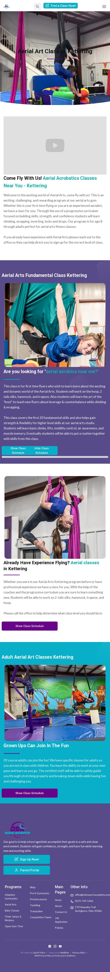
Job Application (61, 919)
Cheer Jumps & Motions (13, 918)
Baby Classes (12, 910)
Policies (59, 927)
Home (58, 900)
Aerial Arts (10, 904)
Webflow (64, 952)
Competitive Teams (40, 917)
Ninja (32, 887)
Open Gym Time (14, 926)
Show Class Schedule (18, 450)
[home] (6, 6)
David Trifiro (39, 952)
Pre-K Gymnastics (39, 893)
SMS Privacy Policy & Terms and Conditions (55, 955)
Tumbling (35, 905)
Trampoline (36, 911)
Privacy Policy (79, 952)
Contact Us (61, 912)
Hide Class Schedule (41, 450)
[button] (104, 6)
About (58, 906)
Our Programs (48, 65)
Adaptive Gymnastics (11, 896)
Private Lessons (38, 899)
